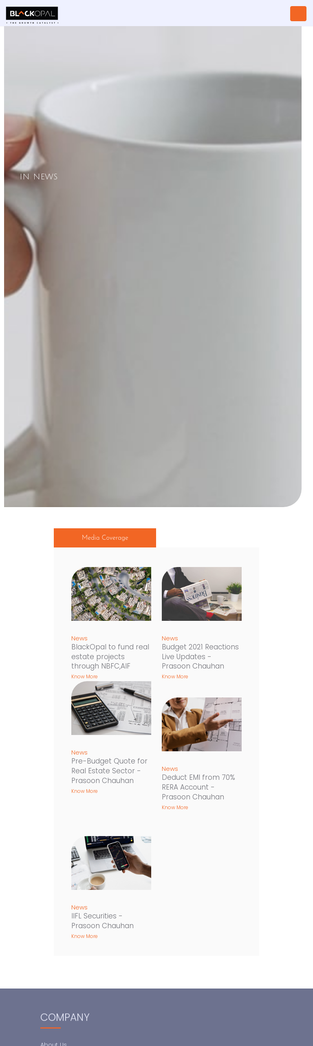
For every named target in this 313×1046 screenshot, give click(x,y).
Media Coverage (105, 538)
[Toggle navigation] (298, 13)
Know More (84, 676)
